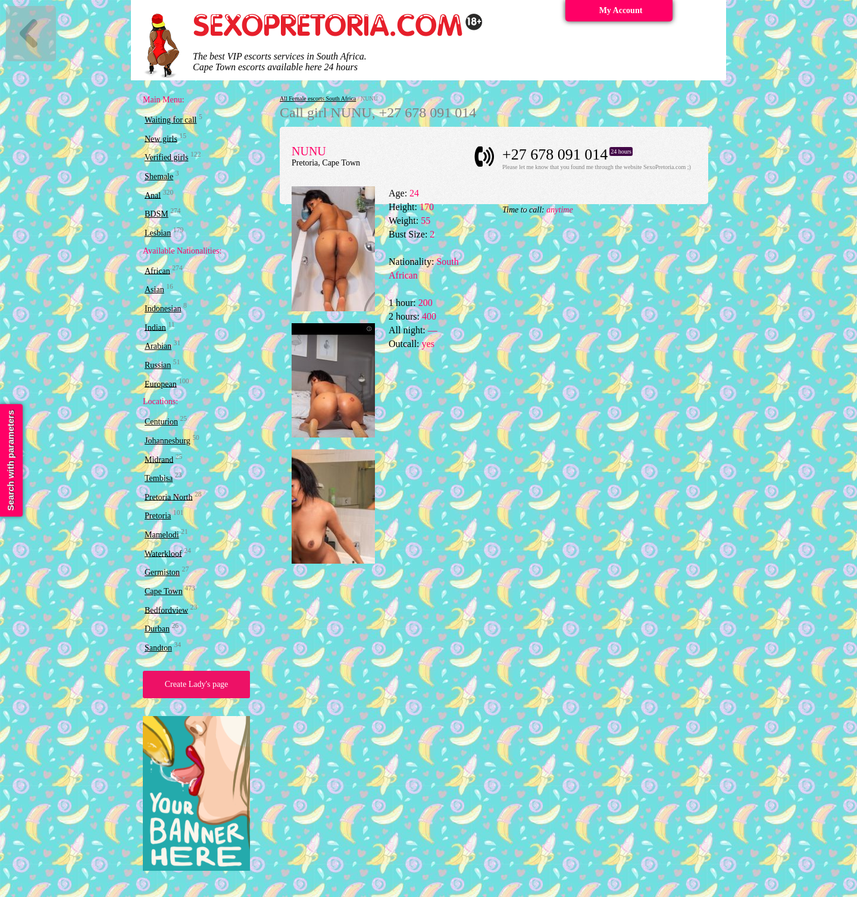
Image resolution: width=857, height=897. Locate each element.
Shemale (159, 176)
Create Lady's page (197, 684)
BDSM (156, 214)
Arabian (158, 346)
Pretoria (158, 515)
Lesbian (158, 233)
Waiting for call (171, 119)
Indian (155, 327)
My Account (621, 10)
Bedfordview (166, 609)
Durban (157, 628)
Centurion (161, 421)
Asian (154, 289)
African (157, 270)
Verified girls (166, 157)
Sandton (158, 647)
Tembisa (159, 478)
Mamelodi (162, 534)
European (161, 383)
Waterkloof (163, 553)
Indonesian (163, 308)
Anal (153, 194)
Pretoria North (168, 496)
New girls (161, 138)
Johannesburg (167, 440)
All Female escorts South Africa (318, 98)
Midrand (159, 459)
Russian (158, 365)
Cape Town (164, 591)
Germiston (162, 572)
